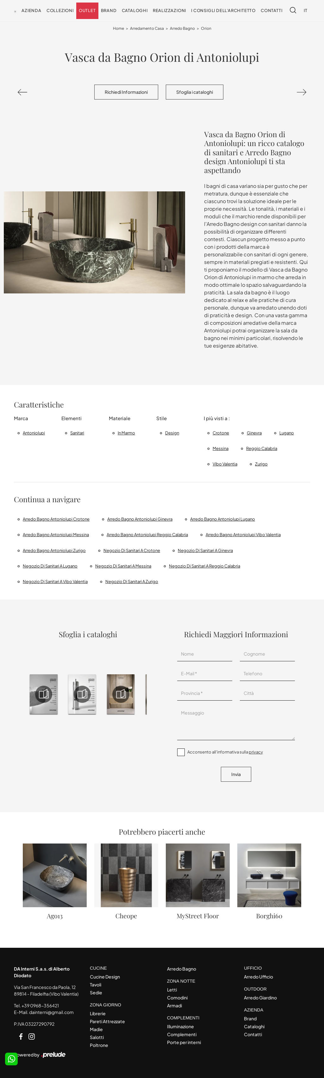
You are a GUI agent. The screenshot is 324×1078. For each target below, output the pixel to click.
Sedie (96, 992)
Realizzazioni (169, 10)
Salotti (97, 1037)
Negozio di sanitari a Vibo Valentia (55, 581)
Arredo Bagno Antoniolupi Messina (56, 534)
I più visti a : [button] (217, 418)
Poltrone (99, 1045)
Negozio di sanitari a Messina (123, 565)
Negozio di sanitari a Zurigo (131, 581)
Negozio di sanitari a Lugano (50, 565)
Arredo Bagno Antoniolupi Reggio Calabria (147, 534)
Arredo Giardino (260, 997)
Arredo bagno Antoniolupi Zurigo (54, 550)
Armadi (174, 1005)
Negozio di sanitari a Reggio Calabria (204, 565)
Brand (109, 10)
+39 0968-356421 (40, 1005)
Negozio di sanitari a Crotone (131, 550)
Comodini (177, 997)
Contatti (271, 10)
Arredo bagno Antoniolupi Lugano (222, 519)
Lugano (286, 432)
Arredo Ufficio (258, 976)
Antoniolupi (34, 432)
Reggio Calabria (261, 448)
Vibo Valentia (225, 463)
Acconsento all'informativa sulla (225, 751)
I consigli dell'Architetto (223, 10)
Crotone (221, 432)
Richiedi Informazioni (126, 92)
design (172, 432)
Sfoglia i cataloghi (194, 92)
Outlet (87, 10)
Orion (206, 28)
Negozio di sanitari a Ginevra (205, 550)
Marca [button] (21, 418)
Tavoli (95, 984)
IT (306, 10)
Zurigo (261, 463)
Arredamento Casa (147, 28)
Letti (172, 989)
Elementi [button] (71, 418)
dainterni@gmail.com (51, 1012)
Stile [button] (161, 418)
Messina (220, 448)
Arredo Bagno (182, 28)
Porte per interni (184, 1042)
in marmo (126, 432)
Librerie (98, 1013)
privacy (256, 751)
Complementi (181, 1034)
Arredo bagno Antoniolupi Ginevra (139, 519)
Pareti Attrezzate (107, 1021)
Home (118, 28)
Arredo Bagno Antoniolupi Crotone (56, 519)
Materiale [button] (119, 418)
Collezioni (60, 10)
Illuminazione (180, 1026)
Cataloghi (135, 10)
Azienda (31, 10)
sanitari (77, 432)
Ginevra (254, 432)
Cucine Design (105, 976)
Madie (96, 1029)
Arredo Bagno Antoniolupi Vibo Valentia (243, 534)
